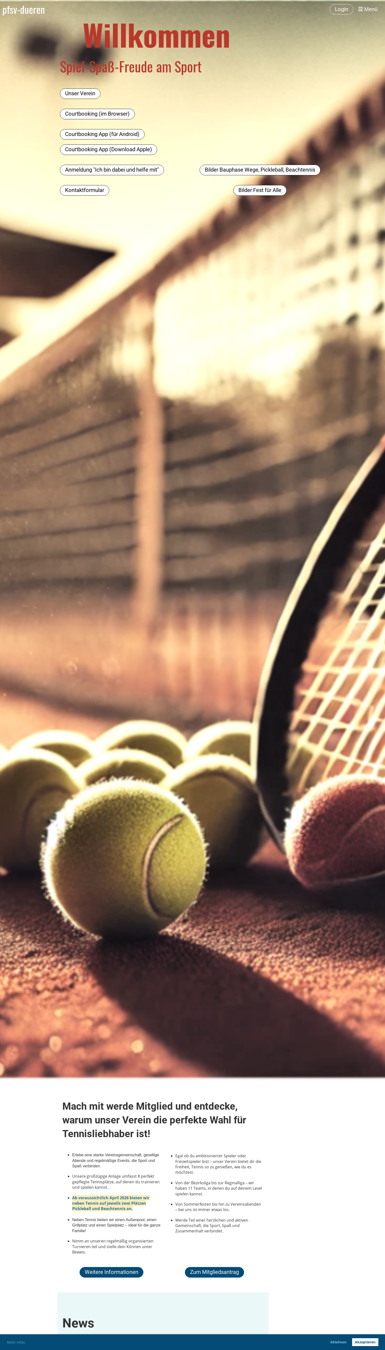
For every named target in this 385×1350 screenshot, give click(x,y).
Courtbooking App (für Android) (102, 134)
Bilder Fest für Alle (259, 190)
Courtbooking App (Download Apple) (108, 149)
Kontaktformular (84, 190)
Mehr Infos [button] (16, 1342)
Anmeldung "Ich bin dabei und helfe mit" (112, 170)
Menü (368, 9)
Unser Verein (80, 93)
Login (341, 9)
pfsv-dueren (23, 9)
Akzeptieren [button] (365, 1342)
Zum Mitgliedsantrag (214, 1272)
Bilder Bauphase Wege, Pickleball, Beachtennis (260, 170)
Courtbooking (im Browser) (97, 114)
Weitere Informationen (111, 1272)
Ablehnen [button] (338, 1342)
